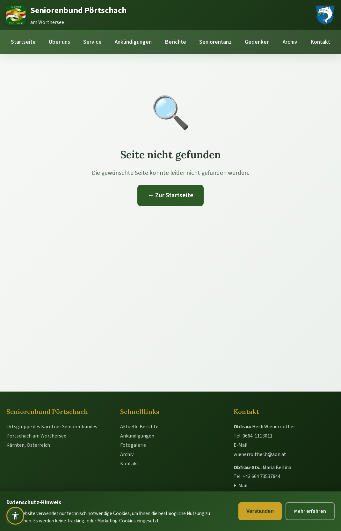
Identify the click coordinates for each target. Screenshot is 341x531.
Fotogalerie (133, 445)
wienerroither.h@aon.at (260, 454)
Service (92, 42)
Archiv (290, 42)
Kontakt (320, 42)
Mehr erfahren (310, 511)
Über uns (59, 42)
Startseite (23, 42)
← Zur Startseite (170, 195)
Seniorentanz (215, 42)
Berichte (175, 42)
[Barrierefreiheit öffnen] (15, 516)
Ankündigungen (133, 42)
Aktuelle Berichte (139, 426)
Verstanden (260, 511)
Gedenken (257, 42)
